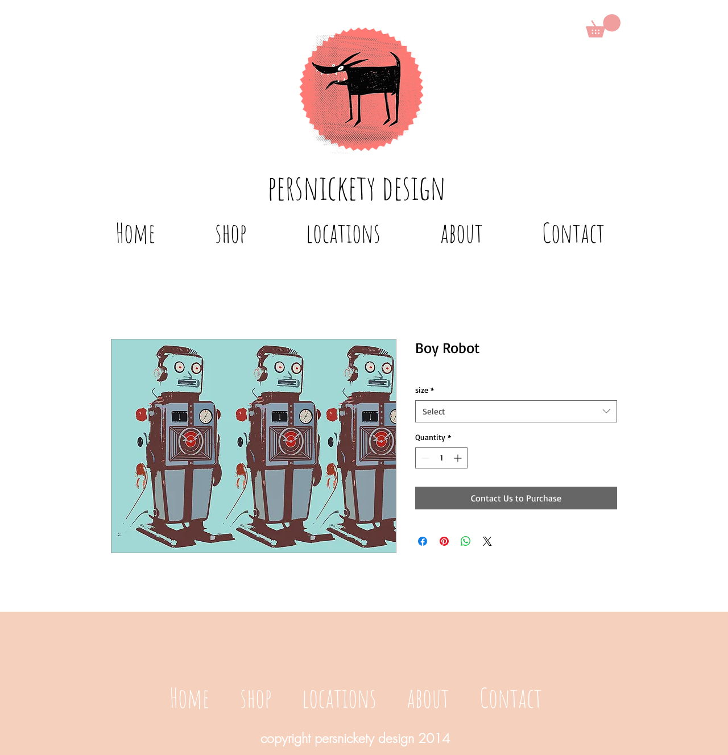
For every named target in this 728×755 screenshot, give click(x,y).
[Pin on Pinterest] (444, 541)
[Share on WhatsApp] (466, 541)
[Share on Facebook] (422, 541)
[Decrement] (424, 458)
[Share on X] (487, 541)
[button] (603, 26)
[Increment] (459, 458)
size (424, 390)
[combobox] (516, 411)
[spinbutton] (441, 458)
